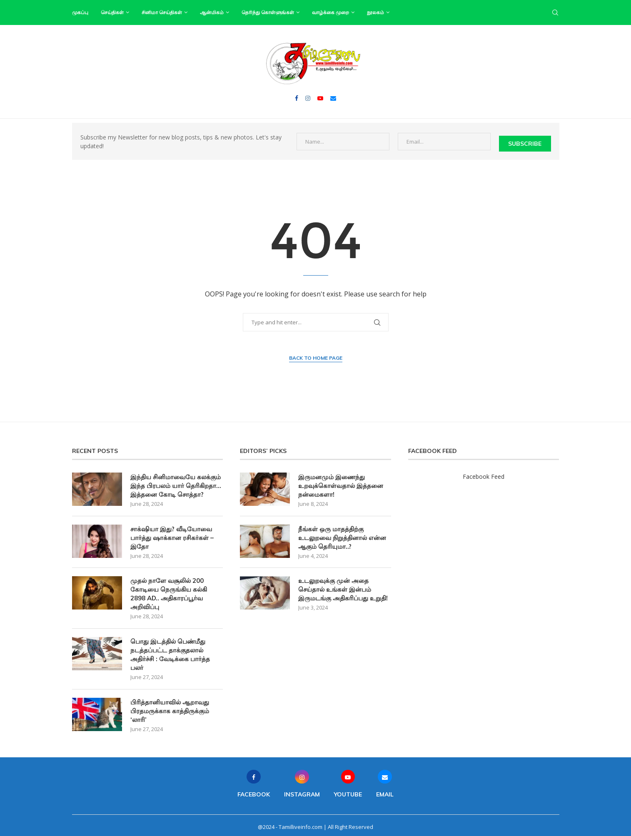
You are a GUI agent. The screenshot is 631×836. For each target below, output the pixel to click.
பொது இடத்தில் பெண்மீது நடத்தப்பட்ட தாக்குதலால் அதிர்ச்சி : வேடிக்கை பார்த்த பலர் (170, 651)
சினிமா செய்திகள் (162, 12)
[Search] (555, 12)
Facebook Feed (483, 474)
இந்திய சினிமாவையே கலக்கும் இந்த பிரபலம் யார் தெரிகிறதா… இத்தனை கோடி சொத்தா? (175, 482)
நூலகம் (375, 12)
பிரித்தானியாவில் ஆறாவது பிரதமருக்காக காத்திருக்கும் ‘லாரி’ (169, 708)
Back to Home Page (315, 355)
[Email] (333, 98)
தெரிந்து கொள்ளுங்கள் (268, 12)
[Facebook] (296, 98)
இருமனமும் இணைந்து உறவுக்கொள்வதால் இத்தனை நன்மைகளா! (340, 482)
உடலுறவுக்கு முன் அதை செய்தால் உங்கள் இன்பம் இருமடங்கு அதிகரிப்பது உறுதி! (343, 586)
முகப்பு (80, 12)
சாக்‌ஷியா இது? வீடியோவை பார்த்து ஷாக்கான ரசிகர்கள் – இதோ (172, 534)
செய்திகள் (112, 12)
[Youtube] (320, 98)
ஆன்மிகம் (212, 12)
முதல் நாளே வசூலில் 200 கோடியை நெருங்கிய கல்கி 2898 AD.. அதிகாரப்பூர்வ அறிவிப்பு (168, 591)
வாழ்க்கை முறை (330, 12)
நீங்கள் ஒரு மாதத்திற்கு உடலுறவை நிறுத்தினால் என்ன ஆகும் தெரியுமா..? (342, 534)
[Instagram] (307, 98)
